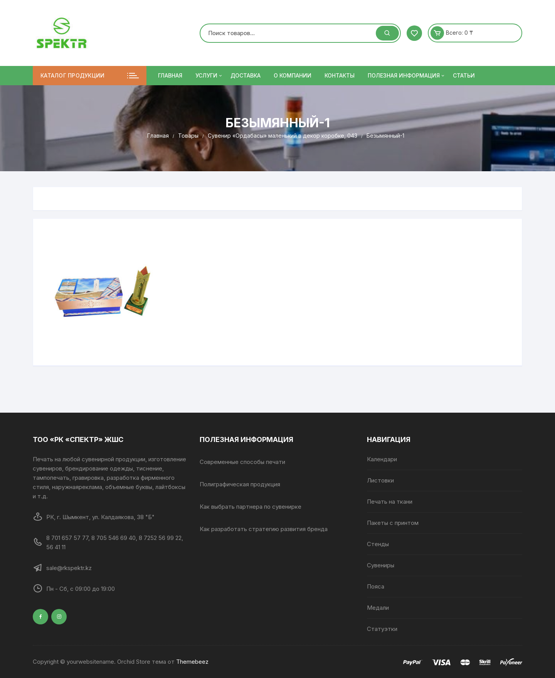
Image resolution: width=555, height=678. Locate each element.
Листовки (380, 480)
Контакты (340, 75)
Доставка (245, 75)
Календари (382, 459)
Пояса (375, 586)
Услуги (209, 75)
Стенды (378, 544)
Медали (378, 607)
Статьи (464, 75)
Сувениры (380, 565)
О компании (292, 75)
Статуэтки (382, 628)
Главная (170, 75)
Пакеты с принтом (393, 522)
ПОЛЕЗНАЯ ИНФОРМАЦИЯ (407, 75)
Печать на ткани (389, 501)
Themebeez (192, 661)
